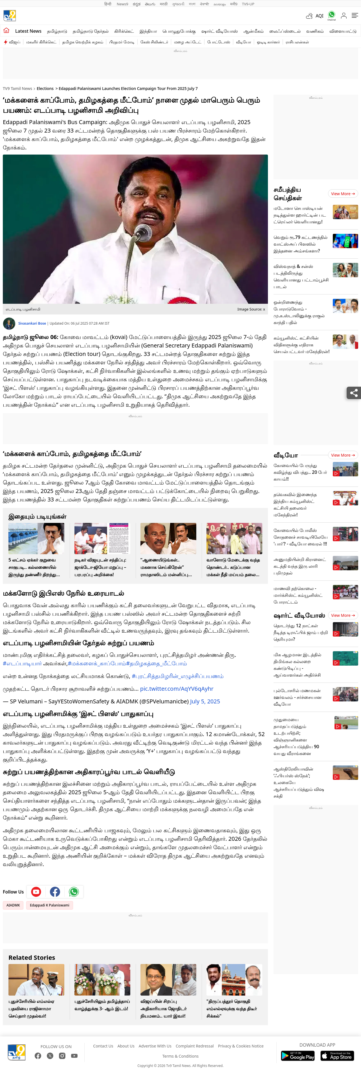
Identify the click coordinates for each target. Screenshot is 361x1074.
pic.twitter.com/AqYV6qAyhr (176, 688)
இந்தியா (148, 31)
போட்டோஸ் (218, 42)
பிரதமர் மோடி (122, 42)
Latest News (28, 31)
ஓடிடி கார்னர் (268, 42)
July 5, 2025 (205, 701)
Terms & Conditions (180, 1056)
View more (343, 193)
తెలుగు (150, 3)
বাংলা (192, 3)
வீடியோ (243, 42)
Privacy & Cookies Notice (241, 1046)
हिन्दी (108, 3)
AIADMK (13, 905)
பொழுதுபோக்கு (179, 31)
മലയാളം (219, 3)
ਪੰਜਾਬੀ (204, 3)
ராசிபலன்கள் (297, 42)
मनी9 (233, 3)
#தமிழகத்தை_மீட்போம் (156, 663)
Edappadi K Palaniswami (49, 905)
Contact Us (103, 1046)
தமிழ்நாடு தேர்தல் (91, 31)
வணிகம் (315, 31)
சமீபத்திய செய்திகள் (288, 193)
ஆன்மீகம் (253, 31)
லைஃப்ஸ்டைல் (285, 31)
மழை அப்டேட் (187, 42)
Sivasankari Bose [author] (32, 323)
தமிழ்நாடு (57, 31)
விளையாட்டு (342, 31)
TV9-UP (248, 3)
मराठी (164, 3)
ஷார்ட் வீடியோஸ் (219, 31)
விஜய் (14, 42)
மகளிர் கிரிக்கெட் (41, 42)
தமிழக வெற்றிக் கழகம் (82, 42)
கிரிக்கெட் (124, 31)
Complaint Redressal (195, 1046)
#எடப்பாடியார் (22, 663)
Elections (45, 88)
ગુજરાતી (178, 3)
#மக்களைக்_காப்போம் (97, 663)
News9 (122, 3)
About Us (126, 1046)
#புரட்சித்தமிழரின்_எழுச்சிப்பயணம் (178, 676)
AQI (319, 16)
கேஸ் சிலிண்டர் (154, 42)
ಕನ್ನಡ (136, 3)
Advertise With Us (155, 1046)
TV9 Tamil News (17, 88)
